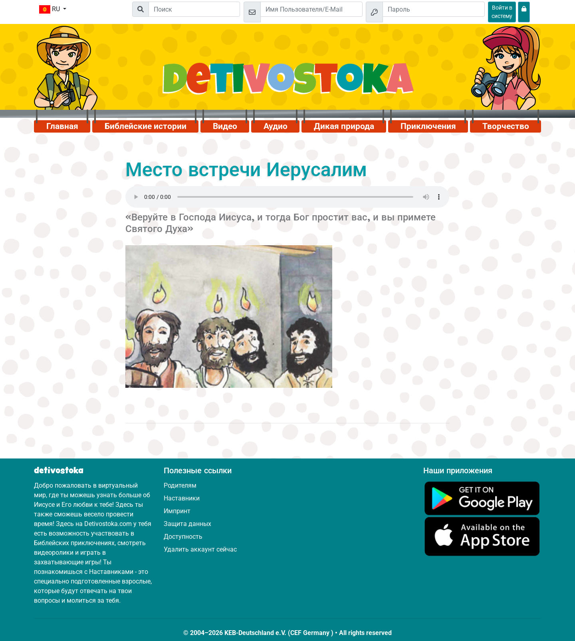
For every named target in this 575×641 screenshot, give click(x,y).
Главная (62, 126)
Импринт (177, 511)
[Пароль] (434, 9)
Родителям (180, 485)
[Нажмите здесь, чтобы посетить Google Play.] (482, 498)
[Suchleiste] (194, 9)
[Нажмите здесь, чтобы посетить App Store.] (482, 536)
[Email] (311, 9)
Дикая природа (344, 126)
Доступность (183, 536)
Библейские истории (145, 126)
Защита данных (187, 524)
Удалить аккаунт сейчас (200, 549)
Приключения (428, 126)
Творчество (505, 126)
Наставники (182, 498)
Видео (225, 126)
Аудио (276, 126)
